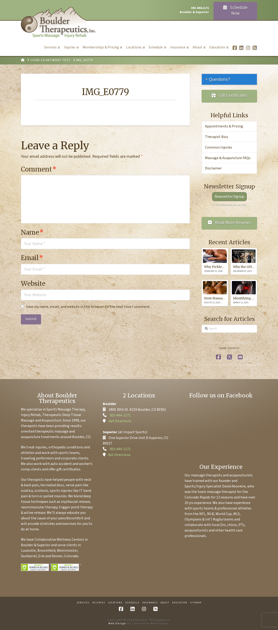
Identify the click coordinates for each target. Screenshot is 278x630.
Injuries (98, 602)
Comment (38, 169)
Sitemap (196, 602)
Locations (115, 602)
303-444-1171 (120, 415)
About (164, 602)
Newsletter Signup (229, 196)
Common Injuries (218, 147)
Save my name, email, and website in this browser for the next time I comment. (88, 306)
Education (179, 602)
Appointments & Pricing (224, 126)
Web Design (117, 623)
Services (83, 602)
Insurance (150, 602)
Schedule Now (235, 11)
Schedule (132, 602)
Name (32, 232)
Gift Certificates (229, 96)
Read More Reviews (229, 223)
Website (33, 283)
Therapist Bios (216, 136)
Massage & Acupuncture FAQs (227, 157)
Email (32, 258)
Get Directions (120, 421)
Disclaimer (213, 168)
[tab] (229, 79)
